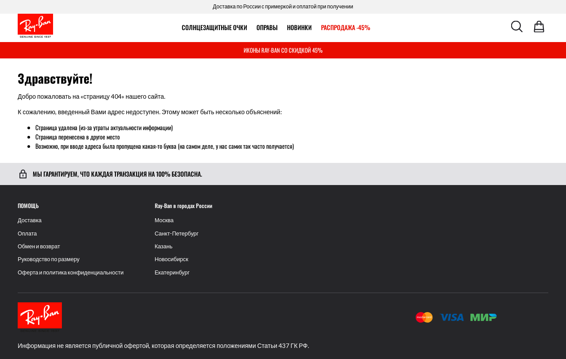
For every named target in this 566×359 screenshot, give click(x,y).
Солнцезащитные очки (214, 27)
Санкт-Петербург (177, 233)
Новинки (299, 27)
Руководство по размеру (49, 259)
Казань (164, 246)
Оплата (27, 233)
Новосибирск (171, 259)
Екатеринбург (172, 272)
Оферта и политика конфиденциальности (71, 272)
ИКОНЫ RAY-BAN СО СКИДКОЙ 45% (283, 50)
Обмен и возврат (39, 246)
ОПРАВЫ (267, 27)
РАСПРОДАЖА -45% (345, 27)
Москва (164, 220)
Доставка (30, 220)
